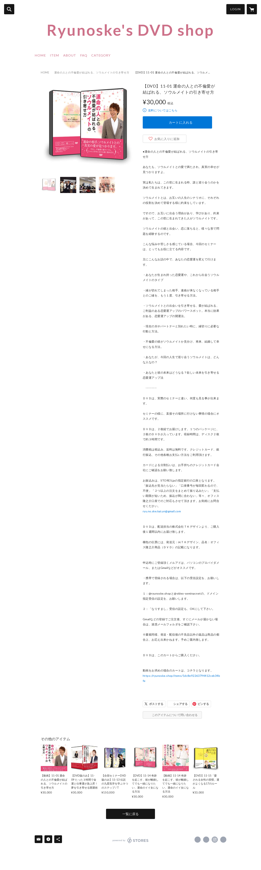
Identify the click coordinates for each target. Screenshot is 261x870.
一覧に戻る (130, 814)
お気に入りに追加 (167, 139)
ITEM (54, 55)
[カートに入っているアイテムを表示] (252, 9)
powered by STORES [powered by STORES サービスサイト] (131, 840)
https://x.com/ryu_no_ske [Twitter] (206, 840)
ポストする (156, 704)
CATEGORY (101, 55)
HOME (40, 55)
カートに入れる (181, 122)
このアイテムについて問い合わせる (175, 715)
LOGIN (235, 9)
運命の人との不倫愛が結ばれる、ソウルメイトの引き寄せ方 (91, 72)
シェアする (180, 704)
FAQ (83, 55)
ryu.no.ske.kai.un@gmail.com (162, 511)
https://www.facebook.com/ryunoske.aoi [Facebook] (198, 840)
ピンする (203, 704)
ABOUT (69, 55)
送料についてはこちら (162, 110)
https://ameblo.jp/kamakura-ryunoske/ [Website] (223, 840)
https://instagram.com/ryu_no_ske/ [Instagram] (215, 840)
